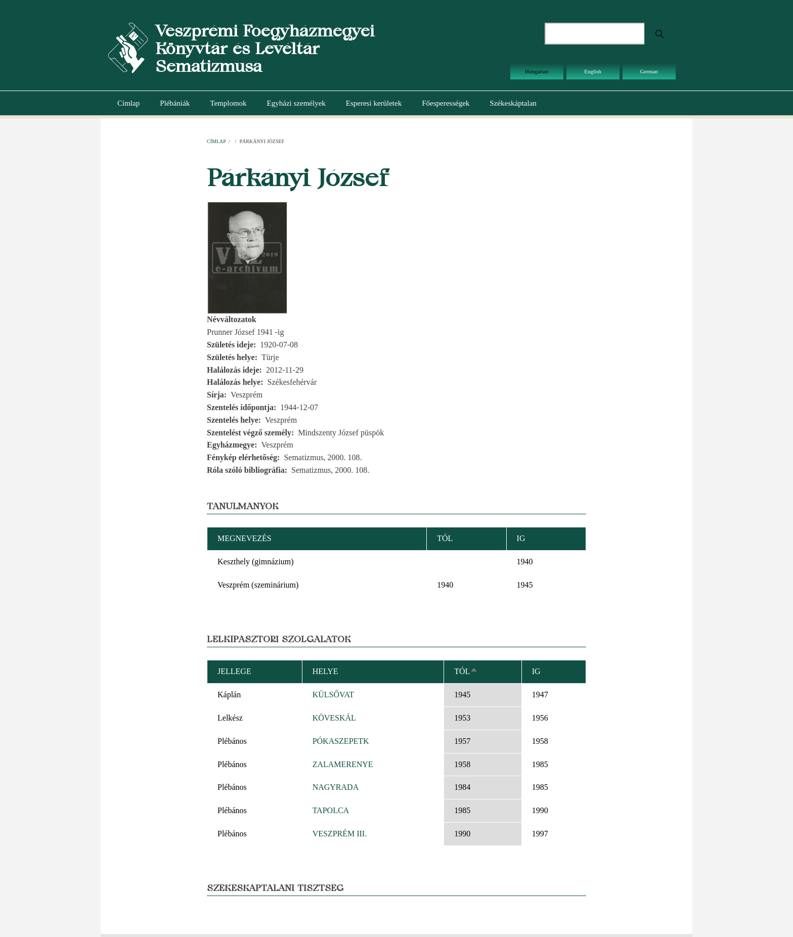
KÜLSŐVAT (333, 694)
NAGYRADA (336, 787)
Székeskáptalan (513, 103)
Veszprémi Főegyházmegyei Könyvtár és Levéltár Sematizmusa (264, 48)
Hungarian (536, 71)
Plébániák (175, 103)
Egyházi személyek (296, 103)
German (648, 71)
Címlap (128, 103)
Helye (325, 671)
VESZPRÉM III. (340, 833)
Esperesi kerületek (374, 103)
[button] (247, 257)
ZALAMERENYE (343, 764)
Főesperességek (445, 103)
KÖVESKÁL (334, 717)
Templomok (228, 103)
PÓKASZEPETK (341, 741)
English (592, 71)
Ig (536, 671)
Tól (466, 671)
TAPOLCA (331, 810)
